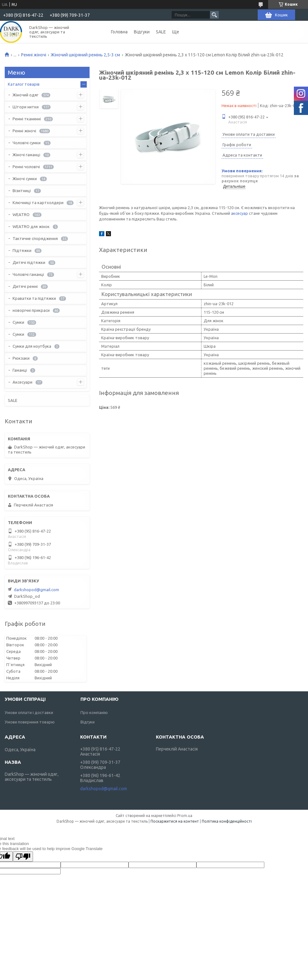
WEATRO (21, 214)
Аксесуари (22, 382)
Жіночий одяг (25, 95)
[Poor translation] (23, 856)
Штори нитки (26, 107)
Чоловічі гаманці (28, 274)
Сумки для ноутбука (32, 346)
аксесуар (239, 213)
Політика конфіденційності (227, 821)
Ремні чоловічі (26, 166)
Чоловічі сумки (27, 142)
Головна (119, 31)
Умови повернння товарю (30, 722)
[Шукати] (214, 15)
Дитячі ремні (25, 286)
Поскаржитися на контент (175, 821)
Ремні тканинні (27, 119)
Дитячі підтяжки (29, 262)
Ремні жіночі (33, 54)
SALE (161, 31)
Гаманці (20, 370)
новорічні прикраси (31, 310)
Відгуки (142, 31)
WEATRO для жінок (31, 226)
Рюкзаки (21, 358)
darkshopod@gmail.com (36, 589)
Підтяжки (22, 250)
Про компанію (94, 712)
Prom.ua (184, 816)
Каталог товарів (24, 84)
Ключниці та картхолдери (38, 202)
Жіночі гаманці (26, 154)
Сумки (18, 322)
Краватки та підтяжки (34, 298)
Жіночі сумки (25, 178)
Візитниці (22, 190)
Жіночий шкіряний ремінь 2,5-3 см (85, 54)
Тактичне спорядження (35, 238)
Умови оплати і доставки (29, 712)
